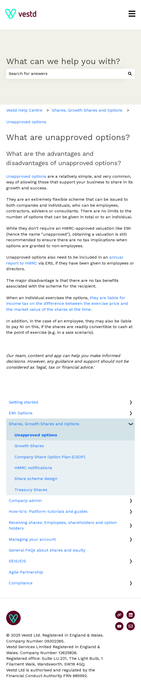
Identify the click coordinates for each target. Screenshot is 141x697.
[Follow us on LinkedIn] (131, 615)
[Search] (130, 74)
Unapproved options (26, 121)
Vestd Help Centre (24, 110)
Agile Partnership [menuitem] (26, 572)
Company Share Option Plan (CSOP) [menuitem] (49, 456)
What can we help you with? (63, 61)
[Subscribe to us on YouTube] (119, 626)
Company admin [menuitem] (25, 500)
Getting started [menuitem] (23, 402)
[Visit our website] (119, 615)
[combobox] (65, 74)
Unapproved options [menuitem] (35, 434)
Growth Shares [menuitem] (29, 445)
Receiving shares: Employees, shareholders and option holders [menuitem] (63, 525)
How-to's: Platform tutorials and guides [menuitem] (48, 511)
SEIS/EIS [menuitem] (17, 561)
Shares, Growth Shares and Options (87, 110)
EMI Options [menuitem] (21, 413)
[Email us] (131, 626)
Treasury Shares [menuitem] (30, 489)
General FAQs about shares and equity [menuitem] (47, 550)
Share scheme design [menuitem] (35, 478)
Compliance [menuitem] (21, 582)
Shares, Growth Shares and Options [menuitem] (44, 423)
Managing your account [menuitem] (32, 539)
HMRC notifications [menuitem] (33, 467)
